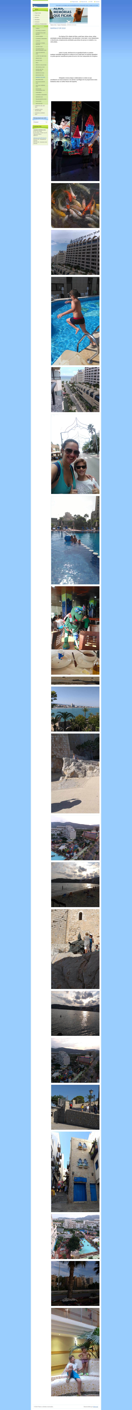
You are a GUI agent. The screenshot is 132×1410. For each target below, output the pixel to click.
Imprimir (97, 1)
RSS (91, 1)
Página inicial (53, 24)
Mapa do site (84, 1)
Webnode (95, 1406)
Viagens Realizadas (61, 24)
